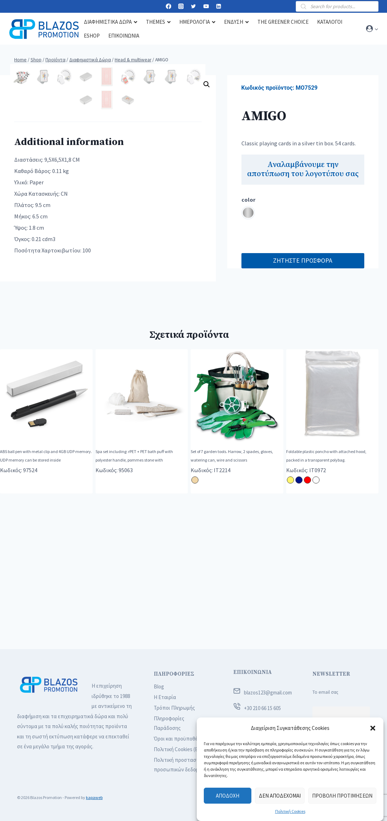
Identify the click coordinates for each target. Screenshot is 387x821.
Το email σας (325, 692)
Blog (159, 686)
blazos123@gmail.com (268, 692)
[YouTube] (206, 6)
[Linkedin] (218, 6)
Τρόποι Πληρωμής (174, 707)
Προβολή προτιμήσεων (342, 795)
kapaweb (94, 797)
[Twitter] (193, 6)
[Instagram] (180, 6)
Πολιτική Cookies (290, 811)
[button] (372, 728)
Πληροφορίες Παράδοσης (169, 723)
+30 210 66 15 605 (262, 708)
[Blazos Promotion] (44, 29)
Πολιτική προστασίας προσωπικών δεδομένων (182, 764)
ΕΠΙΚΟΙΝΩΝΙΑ (252, 672)
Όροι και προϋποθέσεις (180, 738)
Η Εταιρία (165, 697)
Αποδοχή (227, 795)
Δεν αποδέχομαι (280, 795)
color (248, 199)
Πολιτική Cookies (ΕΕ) (178, 749)
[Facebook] (168, 6)
